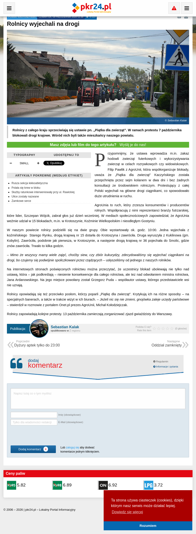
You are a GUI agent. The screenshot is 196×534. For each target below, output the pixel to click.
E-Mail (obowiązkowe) (70, 422)
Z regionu (74, 330)
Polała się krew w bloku (26, 187)
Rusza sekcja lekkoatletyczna (30, 183)
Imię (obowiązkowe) (69, 415)
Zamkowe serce (21, 201)
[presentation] (46, 436)
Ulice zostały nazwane (25, 196)
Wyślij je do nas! (98, 145)
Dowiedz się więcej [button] (127, 512)
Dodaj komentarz (33, 449)
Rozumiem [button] (148, 526)
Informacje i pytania (165, 366)
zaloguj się (72, 447)
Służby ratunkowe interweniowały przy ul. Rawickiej (43, 192)
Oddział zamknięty (167, 343)
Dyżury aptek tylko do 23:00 (37, 343)
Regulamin (160, 361)
